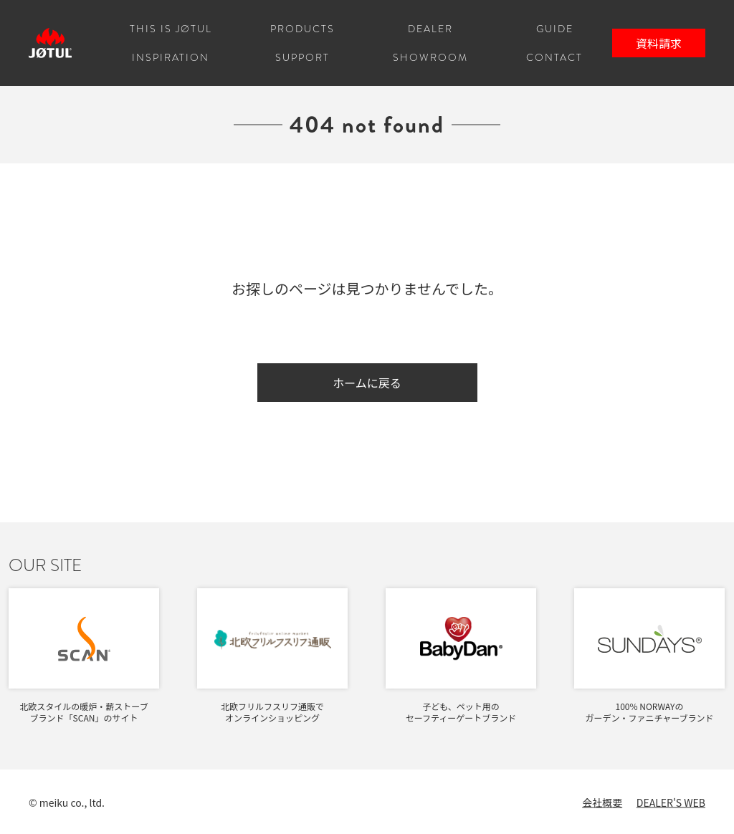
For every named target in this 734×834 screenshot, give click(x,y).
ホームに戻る (367, 382)
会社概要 (602, 802)
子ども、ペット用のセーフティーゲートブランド (461, 712)
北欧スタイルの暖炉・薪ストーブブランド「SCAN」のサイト (83, 712)
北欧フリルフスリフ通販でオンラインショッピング (272, 712)
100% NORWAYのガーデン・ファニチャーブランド (649, 712)
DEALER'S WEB (671, 802)
